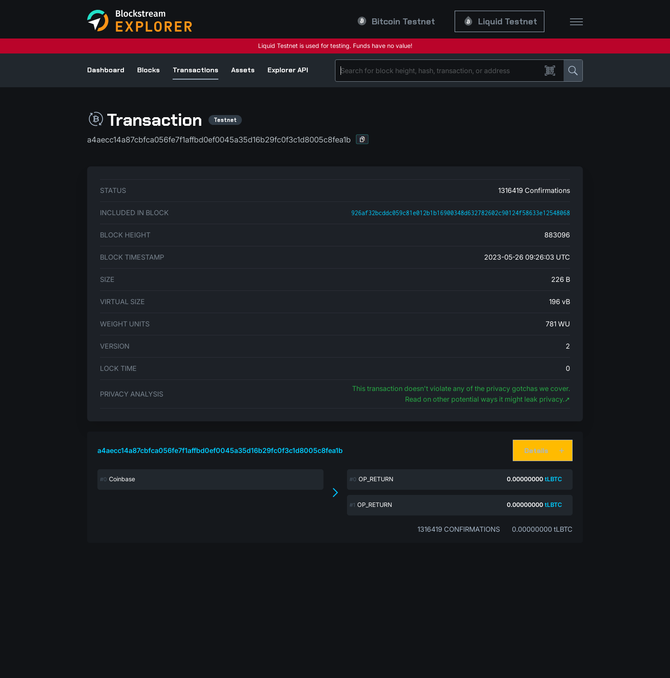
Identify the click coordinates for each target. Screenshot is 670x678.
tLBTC (553, 479)
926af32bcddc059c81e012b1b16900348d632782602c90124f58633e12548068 (460, 212)
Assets (243, 69)
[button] (362, 139)
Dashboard (105, 69)
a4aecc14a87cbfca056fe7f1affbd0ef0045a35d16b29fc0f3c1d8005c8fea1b (220, 450)
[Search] (440, 70)
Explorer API (287, 69)
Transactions (195, 69)
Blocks (148, 69)
